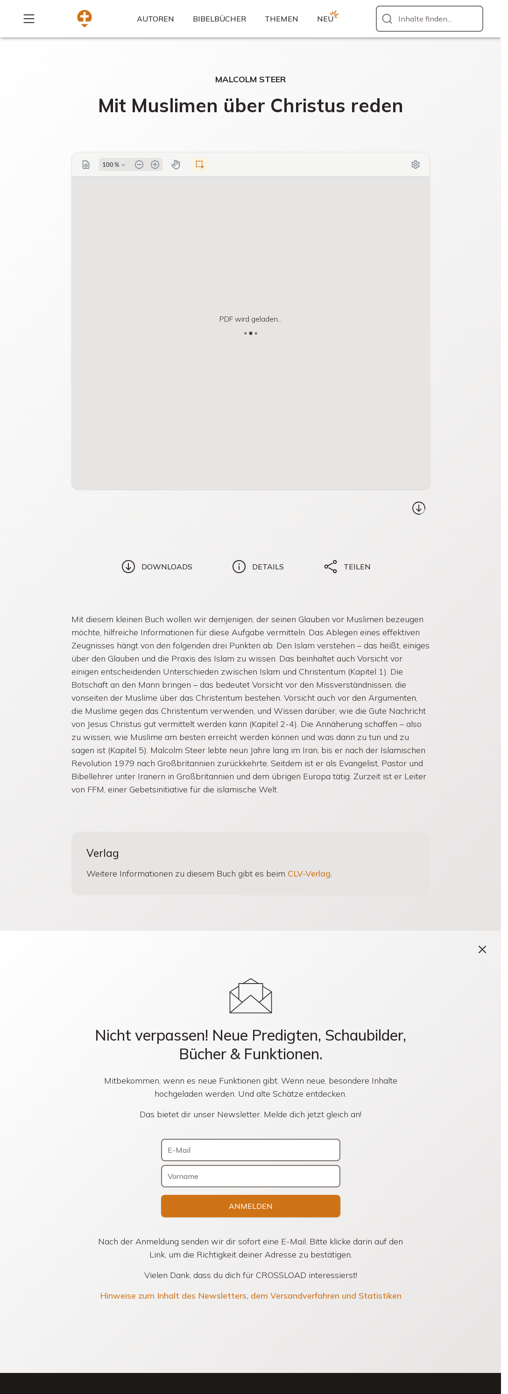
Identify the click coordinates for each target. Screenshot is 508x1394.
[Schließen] (482, 949)
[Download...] (419, 508)
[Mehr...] (29, 18)
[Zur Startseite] (84, 18)
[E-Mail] (250, 1150)
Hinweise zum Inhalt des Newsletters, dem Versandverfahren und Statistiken (251, 1295)
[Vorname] (250, 1176)
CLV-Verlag (309, 873)
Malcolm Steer (250, 79)
